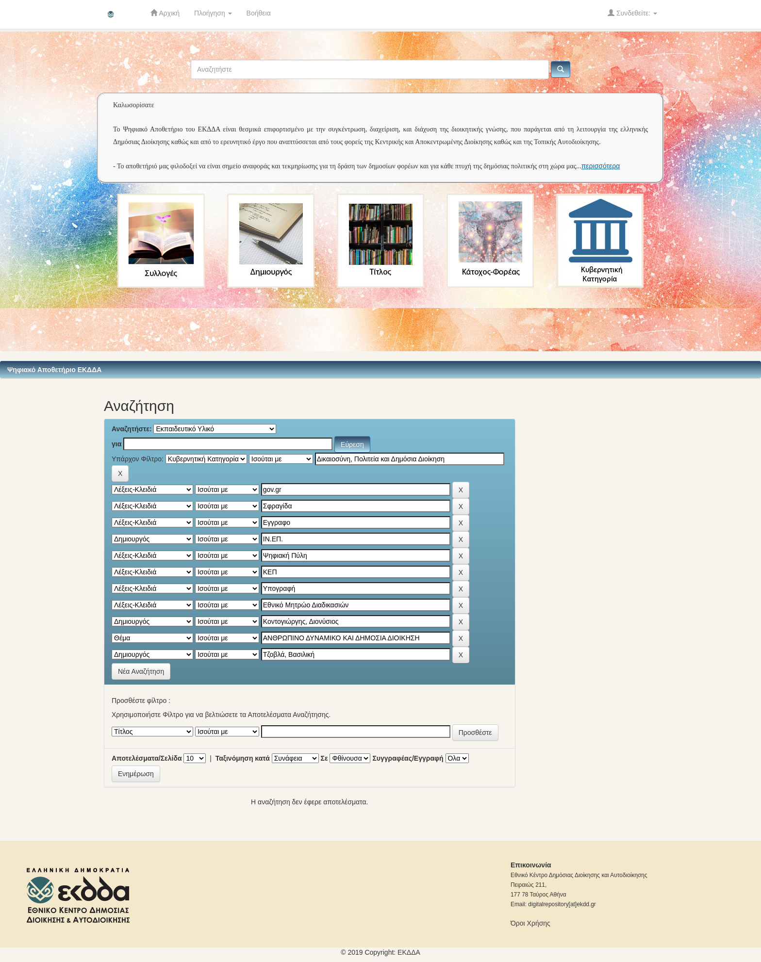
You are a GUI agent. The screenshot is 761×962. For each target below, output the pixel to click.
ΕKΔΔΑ (408, 952)
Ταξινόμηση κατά (242, 758)
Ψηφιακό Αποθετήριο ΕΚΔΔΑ (54, 370)
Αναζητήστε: (132, 429)
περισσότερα (600, 166)
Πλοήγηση (213, 13)
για (116, 444)
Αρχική (165, 13)
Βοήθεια (259, 13)
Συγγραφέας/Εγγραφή (407, 758)
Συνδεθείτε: (632, 13)
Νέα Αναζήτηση (141, 671)
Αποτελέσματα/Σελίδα (147, 758)
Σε (324, 758)
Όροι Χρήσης (530, 923)
